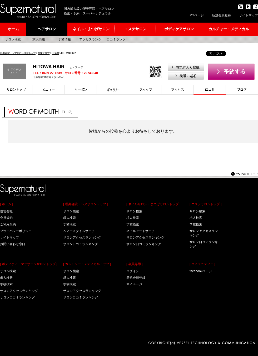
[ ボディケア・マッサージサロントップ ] (28, 264)
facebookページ (201, 271)
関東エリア (43, 53)
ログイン (132, 271)
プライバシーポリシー (16, 231)
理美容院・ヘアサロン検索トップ (18, 53)
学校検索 (6, 284)
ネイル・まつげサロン (91, 29)
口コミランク (116, 39)
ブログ (242, 90)
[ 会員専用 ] (134, 264)
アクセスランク (90, 39)
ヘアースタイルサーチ (79, 231)
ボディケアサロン (179, 29)
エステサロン (135, 29)
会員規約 (6, 218)
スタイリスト (145, 90)
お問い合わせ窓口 (12, 244)
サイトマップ (248, 15)
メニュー (48, 90)
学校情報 (64, 39)
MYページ (197, 15)
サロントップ (16, 90)
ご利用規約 (8, 224)
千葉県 (55, 53)
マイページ (134, 284)
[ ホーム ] (6, 204)
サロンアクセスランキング (19, 291)
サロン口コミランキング (17, 297)
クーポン (81, 90)
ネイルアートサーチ (140, 231)
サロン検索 (13, 39)
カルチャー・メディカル (229, 29)
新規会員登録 (221, 15)
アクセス (177, 90)
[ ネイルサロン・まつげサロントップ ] (153, 204)
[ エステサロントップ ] (205, 204)
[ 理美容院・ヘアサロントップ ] (85, 204)
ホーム (13, 29)
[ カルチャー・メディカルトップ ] (87, 264)
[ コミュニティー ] (202, 264)
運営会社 (6, 211)
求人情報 (38, 39)
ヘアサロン (47, 29)
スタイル (113, 90)
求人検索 (6, 278)
